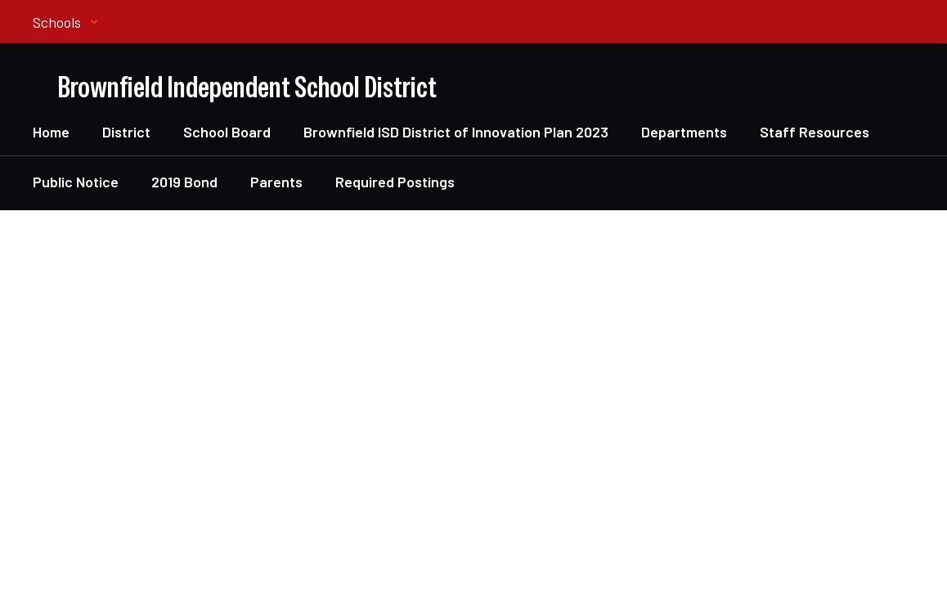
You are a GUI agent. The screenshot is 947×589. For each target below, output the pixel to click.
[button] (66, 22)
